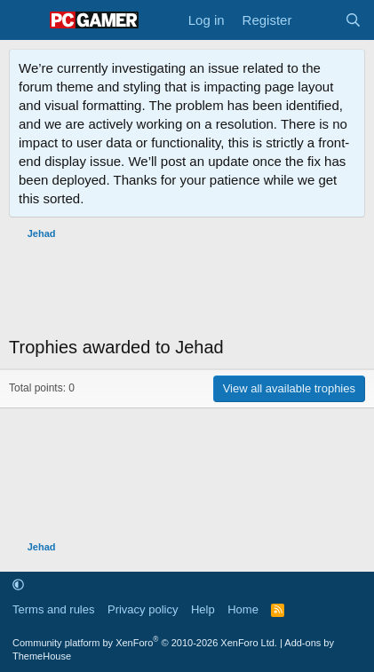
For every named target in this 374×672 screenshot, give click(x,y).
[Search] (353, 20)
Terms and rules (53, 609)
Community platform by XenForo (144, 642)
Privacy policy (142, 609)
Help (203, 609)
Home (243, 609)
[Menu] (24, 20)
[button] (18, 584)
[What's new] (317, 20)
